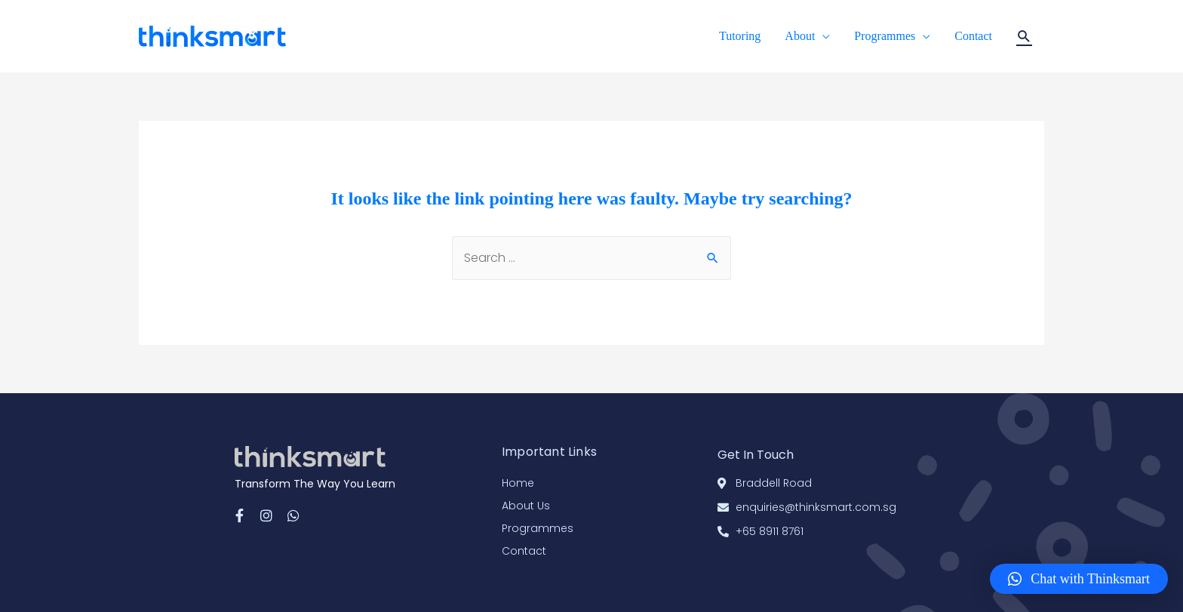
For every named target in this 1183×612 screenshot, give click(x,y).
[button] (1079, 579)
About (800, 35)
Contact (973, 35)
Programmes (884, 35)
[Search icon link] (1024, 37)
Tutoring (739, 35)
